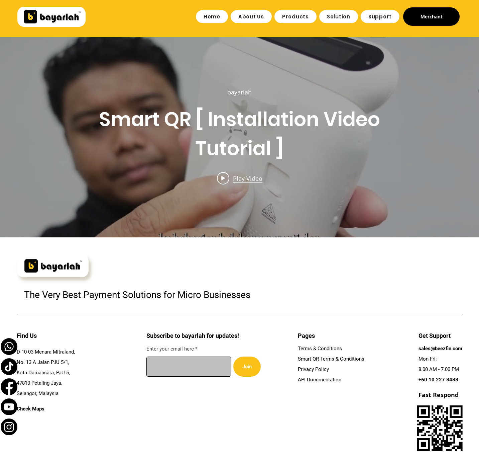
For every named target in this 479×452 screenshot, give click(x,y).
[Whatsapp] (9, 346)
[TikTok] (9, 366)
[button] (251, 16)
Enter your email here (170, 349)
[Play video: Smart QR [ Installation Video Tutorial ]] (239, 178)
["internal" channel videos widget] (239, 137)
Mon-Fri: (427, 359)
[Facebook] (9, 386)
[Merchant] (431, 16)
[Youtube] (9, 406)
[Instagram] (9, 427)
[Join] (247, 367)
